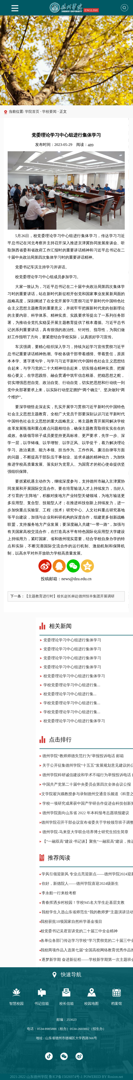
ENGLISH (91, 10)
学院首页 (32, 112)
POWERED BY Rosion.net (103, 1077)
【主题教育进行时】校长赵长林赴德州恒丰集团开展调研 (66, 596)
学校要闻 (49, 112)
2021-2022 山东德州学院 (29, 1077)
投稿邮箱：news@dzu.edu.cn (62, 579)
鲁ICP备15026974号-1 (65, 1077)
